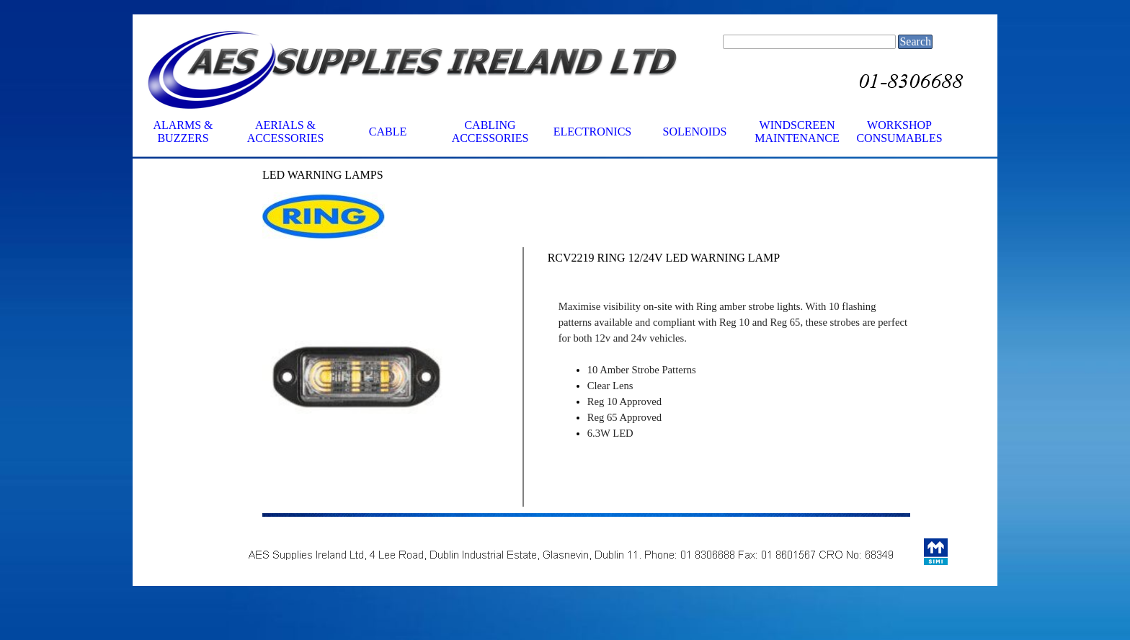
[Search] (809, 42)
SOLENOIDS (695, 131)
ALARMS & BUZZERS (183, 131)
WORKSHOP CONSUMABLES (899, 131)
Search (915, 41)
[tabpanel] (356, 175)
